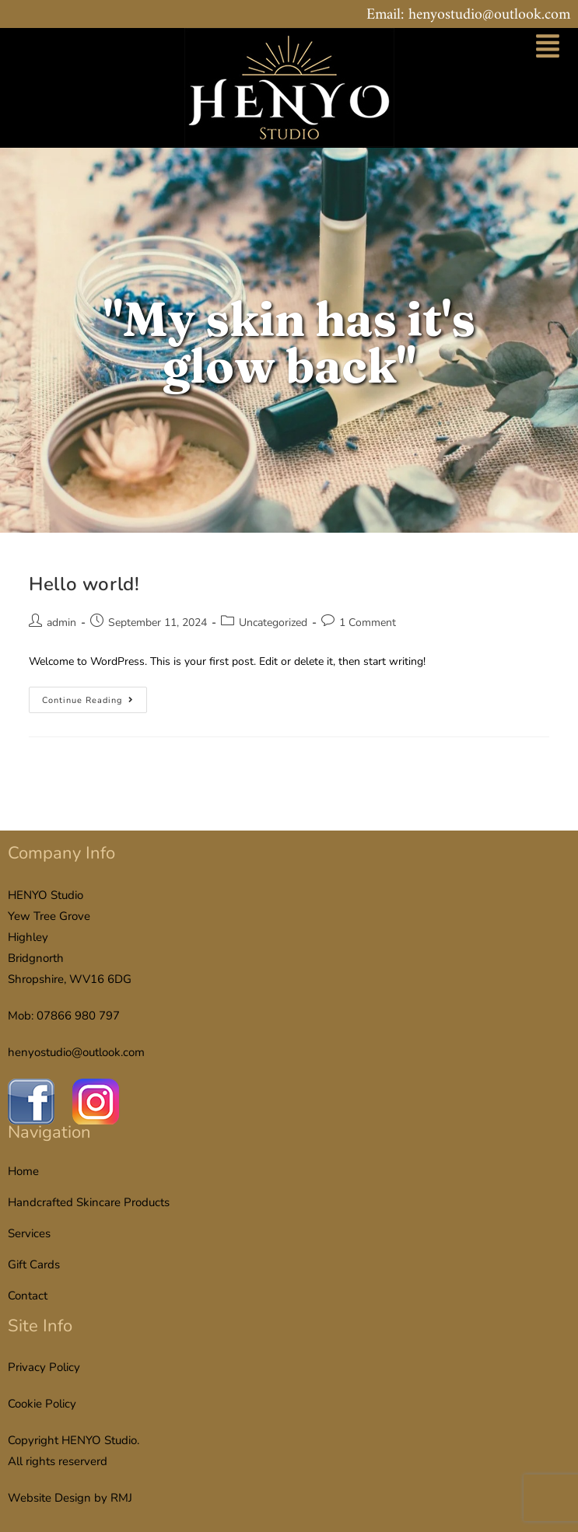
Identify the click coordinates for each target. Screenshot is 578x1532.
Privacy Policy (44, 1367)
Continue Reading (94, 696)
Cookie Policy (42, 1403)
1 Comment (367, 622)
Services (29, 1233)
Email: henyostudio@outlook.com (468, 15)
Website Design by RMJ (70, 1498)
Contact (27, 1295)
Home (23, 1171)
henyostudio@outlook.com (76, 1052)
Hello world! (84, 584)
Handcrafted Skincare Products (89, 1202)
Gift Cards (34, 1264)
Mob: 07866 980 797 (64, 1015)
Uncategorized (273, 622)
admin (61, 622)
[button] (547, 48)
